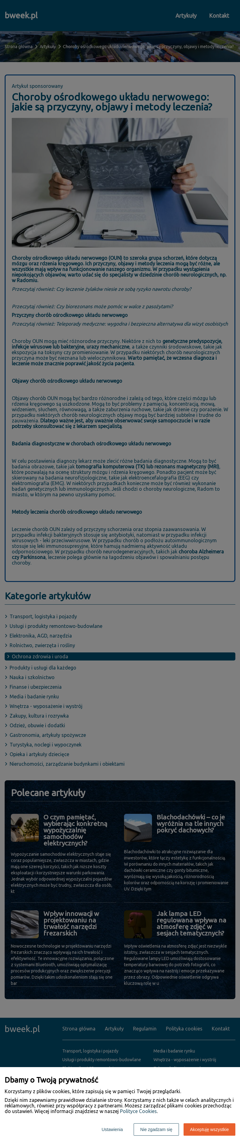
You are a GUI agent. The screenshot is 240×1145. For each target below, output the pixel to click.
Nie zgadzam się (156, 1129)
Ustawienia (112, 1129)
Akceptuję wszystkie (209, 1129)
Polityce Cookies (138, 1111)
